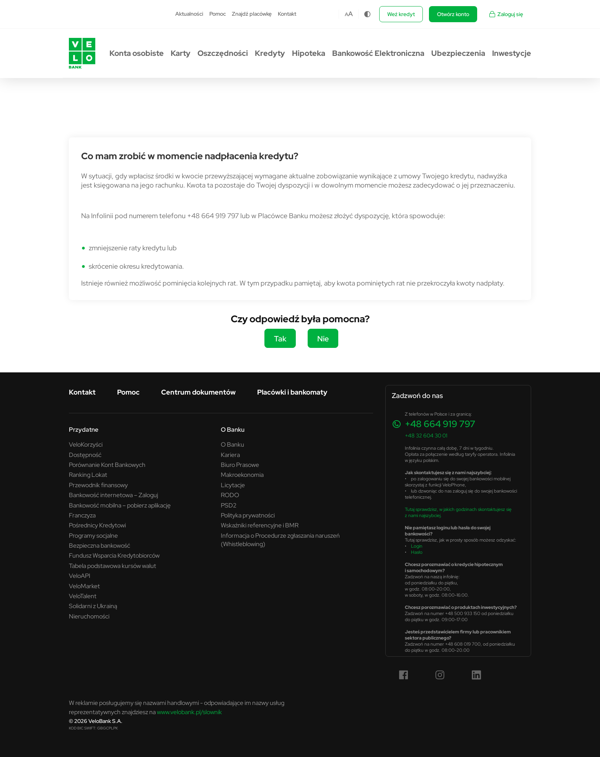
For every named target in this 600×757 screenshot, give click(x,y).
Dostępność (85, 454)
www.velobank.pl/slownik (189, 712)
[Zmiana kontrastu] (367, 14)
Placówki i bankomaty (292, 392)
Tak (280, 338)
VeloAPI (79, 575)
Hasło (416, 552)
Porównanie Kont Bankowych (107, 464)
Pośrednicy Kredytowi (97, 525)
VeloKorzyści (86, 444)
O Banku (233, 429)
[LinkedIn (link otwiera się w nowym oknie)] (476, 675)
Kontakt (287, 13)
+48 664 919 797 (440, 424)
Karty (181, 53)
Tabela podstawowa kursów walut (112, 565)
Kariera (230, 454)
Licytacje (233, 485)
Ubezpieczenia (458, 53)
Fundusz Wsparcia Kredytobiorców (114, 555)
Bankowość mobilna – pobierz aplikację (120, 505)
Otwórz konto (453, 14)
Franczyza (82, 515)
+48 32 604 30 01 (426, 435)
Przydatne (83, 429)
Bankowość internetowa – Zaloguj (113, 495)
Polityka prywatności (248, 515)
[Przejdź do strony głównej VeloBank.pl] (82, 53)
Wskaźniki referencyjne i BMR (259, 525)
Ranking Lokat (88, 474)
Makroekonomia (242, 474)
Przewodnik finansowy (98, 485)
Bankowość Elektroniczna (378, 53)
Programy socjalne (93, 535)
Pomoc (217, 13)
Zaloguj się (505, 14)
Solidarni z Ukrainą (93, 606)
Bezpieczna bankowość (99, 545)
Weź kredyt (401, 14)
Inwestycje (511, 53)
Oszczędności (222, 53)
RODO (230, 495)
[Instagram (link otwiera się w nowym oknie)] (440, 675)
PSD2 (228, 505)
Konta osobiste (136, 53)
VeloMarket (84, 586)
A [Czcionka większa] (350, 14)
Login (416, 546)
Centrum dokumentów (198, 392)
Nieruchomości (89, 616)
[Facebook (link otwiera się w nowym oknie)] (403, 675)
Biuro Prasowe (240, 464)
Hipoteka (308, 53)
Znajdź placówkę (252, 13)
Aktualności (189, 13)
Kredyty (270, 53)
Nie (323, 338)
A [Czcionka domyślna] (346, 14)
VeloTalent (82, 596)
